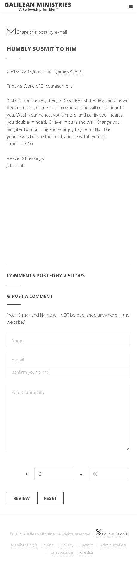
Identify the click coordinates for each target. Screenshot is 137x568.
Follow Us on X (111, 534)
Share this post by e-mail (37, 32)
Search (86, 545)
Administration (113, 545)
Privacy (67, 545)
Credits (86, 552)
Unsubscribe (61, 552)
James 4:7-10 (69, 71)
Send (49, 545)
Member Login (24, 545)
